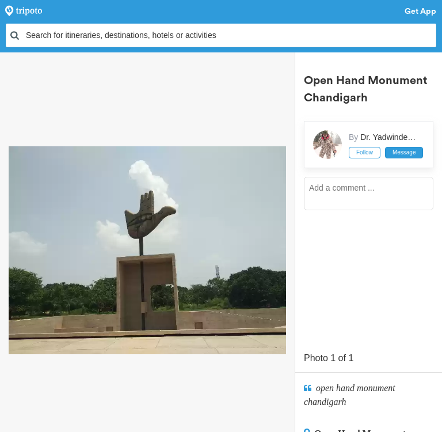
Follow (364, 152)
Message (404, 152)
